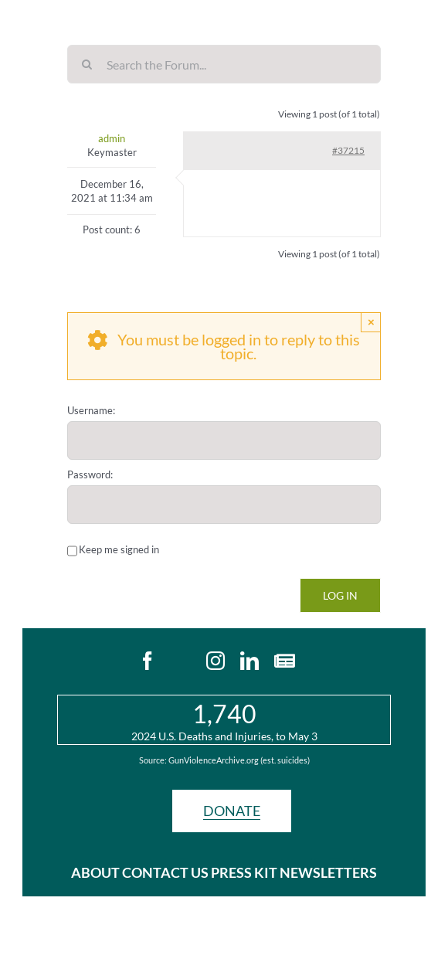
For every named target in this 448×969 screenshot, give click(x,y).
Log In (340, 595)
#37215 (348, 150)
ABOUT (96, 872)
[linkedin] (249, 660)
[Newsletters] (284, 660)
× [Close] (371, 321)
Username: (91, 410)
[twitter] (181, 660)
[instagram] (215, 660)
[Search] (86, 64)
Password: (90, 474)
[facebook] (147, 660)
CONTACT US (165, 872)
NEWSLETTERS (328, 872)
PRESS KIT (244, 872)
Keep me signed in (119, 549)
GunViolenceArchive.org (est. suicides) (239, 760)
